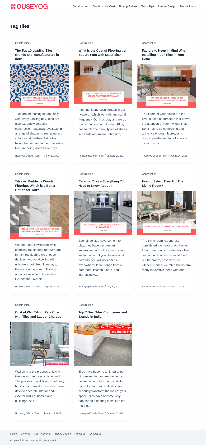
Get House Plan (42, 433)
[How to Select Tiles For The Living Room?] (166, 213)
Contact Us (95, 433)
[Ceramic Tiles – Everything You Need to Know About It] (103, 213)
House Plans (188, 6)
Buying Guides (128, 6)
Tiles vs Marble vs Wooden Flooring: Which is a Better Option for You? (35, 185)
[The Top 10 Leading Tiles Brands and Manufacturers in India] (39, 86)
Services (25, 433)
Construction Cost (104, 6)
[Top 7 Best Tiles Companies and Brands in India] (103, 343)
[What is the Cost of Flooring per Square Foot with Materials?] (103, 82)
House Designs (63, 433)
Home (13, 433)
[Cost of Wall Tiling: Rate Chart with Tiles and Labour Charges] (39, 343)
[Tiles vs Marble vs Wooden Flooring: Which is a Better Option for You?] (39, 217)
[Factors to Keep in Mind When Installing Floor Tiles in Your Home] (166, 86)
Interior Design (167, 6)
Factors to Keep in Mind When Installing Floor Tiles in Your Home (165, 55)
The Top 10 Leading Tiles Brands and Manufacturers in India (37, 55)
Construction (80, 6)
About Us (80, 433)
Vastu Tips (147, 6)
